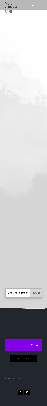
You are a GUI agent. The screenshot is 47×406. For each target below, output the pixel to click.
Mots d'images (11, 5)
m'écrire (23, 358)
